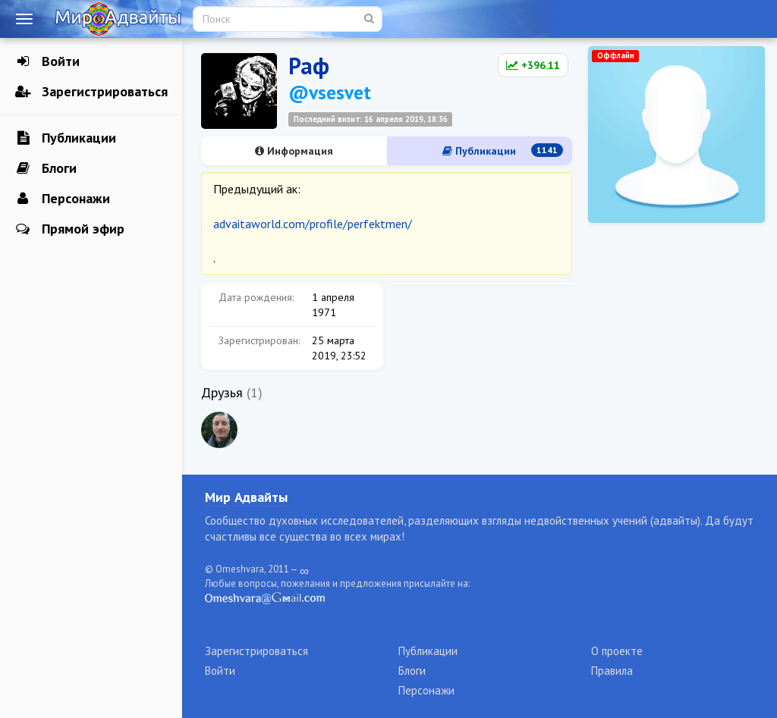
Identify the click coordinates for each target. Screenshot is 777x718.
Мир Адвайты (246, 497)
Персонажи (62, 198)
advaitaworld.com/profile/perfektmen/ (312, 223)
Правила (612, 670)
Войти (47, 61)
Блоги (46, 168)
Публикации (65, 138)
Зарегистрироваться (91, 92)
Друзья (222, 392)
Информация (294, 151)
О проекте (617, 651)
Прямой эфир (69, 229)
